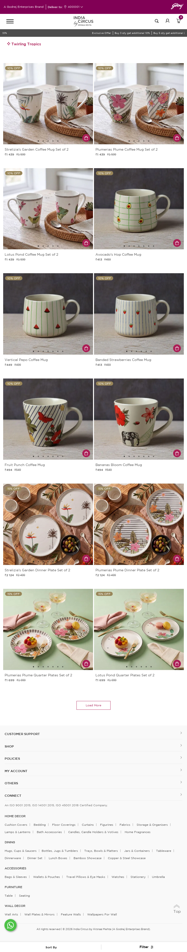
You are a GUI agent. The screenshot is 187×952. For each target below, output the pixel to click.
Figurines (106, 824)
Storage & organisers (152, 824)
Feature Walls (71, 914)
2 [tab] (43, 141)
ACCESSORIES (15, 868)
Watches (118, 876)
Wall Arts (11, 914)
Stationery (138, 876)
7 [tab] (153, 246)
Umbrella (158, 876)
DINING (10, 842)
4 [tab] (53, 141)
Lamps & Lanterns (17, 832)
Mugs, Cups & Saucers (21, 850)
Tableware (163, 850)
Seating (24, 895)
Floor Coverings (63, 824)
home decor (15, 816)
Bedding (40, 824)
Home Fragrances (137, 832)
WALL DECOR (15, 905)
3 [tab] (48, 141)
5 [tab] (58, 141)
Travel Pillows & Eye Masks (85, 876)
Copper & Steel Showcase (127, 858)
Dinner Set (34, 858)
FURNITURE (13, 887)
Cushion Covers (16, 824)
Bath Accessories (49, 832)
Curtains (88, 824)
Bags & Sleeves (16, 876)
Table (9, 895)
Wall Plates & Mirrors (39, 914)
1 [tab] (38, 141)
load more (93, 705)
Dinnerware (13, 858)
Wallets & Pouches (46, 876)
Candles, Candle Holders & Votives (93, 832)
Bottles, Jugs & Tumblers (60, 850)
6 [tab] (148, 246)
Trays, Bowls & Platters (101, 850)
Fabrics (125, 824)
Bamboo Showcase (88, 858)
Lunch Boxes (58, 858)
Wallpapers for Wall (102, 914)
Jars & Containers (137, 850)
